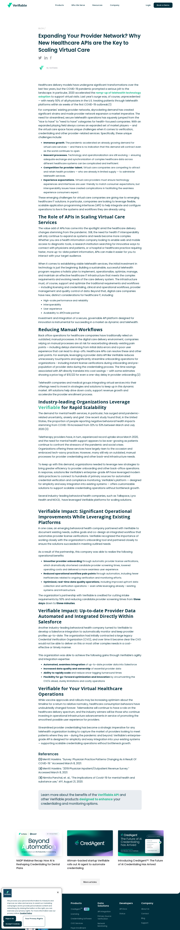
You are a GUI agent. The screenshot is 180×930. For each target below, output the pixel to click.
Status (122, 913)
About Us (145, 909)
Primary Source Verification (104, 917)
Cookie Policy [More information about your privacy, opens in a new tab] (26, 913)
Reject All (10, 918)
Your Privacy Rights (34, 918)
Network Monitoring (102, 924)
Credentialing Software (81, 918)
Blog (143, 918)
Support (144, 923)
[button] (61, 5)
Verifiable (49, 407)
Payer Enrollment (78, 928)
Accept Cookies (13, 924)
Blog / (41, 28)
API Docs (123, 909)
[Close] (58, 892)
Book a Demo (163, 5)
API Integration (104, 911)
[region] (31, 908)
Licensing (75, 914)
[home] (17, 5)
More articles (90, 882)
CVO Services (77, 923)
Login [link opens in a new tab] (148, 5)
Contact (145, 913)
